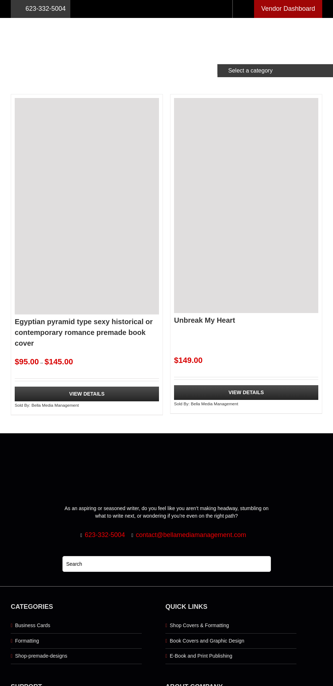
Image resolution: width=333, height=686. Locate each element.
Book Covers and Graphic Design (207, 641)
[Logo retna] (166, 20)
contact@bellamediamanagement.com (191, 534)
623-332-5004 (40, 9)
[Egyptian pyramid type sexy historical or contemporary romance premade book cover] (87, 206)
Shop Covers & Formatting (199, 625)
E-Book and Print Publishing (201, 656)
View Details (87, 394)
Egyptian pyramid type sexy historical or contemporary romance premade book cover (84, 332)
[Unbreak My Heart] (246, 205)
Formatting (27, 641)
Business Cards (32, 625)
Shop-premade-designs (41, 656)
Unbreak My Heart (204, 320)
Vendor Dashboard (288, 8)
